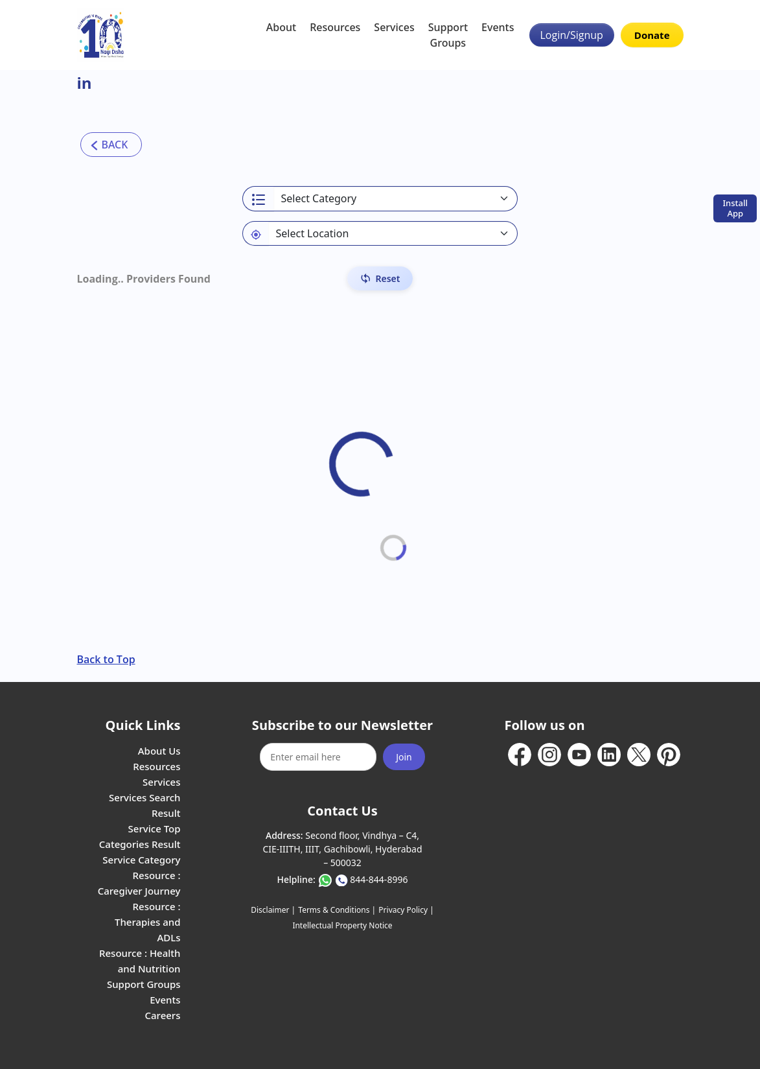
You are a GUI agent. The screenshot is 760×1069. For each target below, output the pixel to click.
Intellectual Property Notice (342, 925)
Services (394, 27)
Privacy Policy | (405, 909)
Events (497, 27)
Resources (335, 27)
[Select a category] (395, 198)
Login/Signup (571, 35)
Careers (162, 1015)
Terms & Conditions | (337, 909)
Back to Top (106, 659)
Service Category (141, 859)
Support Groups (448, 35)
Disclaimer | (273, 909)
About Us (159, 750)
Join (404, 757)
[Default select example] (393, 233)
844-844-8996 (379, 879)
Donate (652, 35)
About (281, 27)
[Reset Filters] (380, 278)
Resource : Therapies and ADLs (148, 922)
